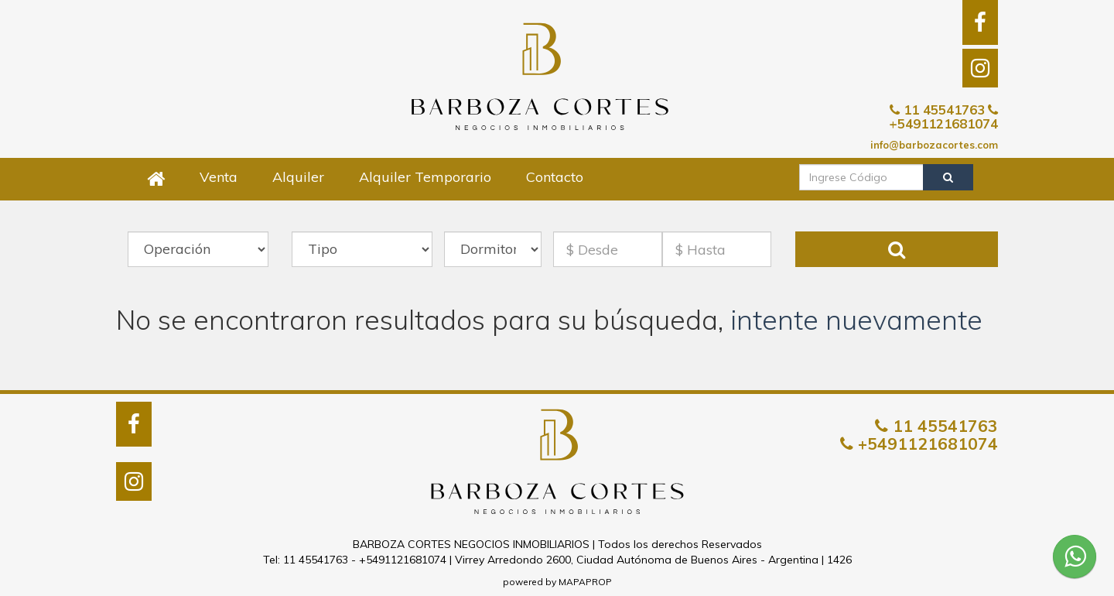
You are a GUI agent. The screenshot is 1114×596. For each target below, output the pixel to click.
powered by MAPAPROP (557, 581)
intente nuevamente (856, 320)
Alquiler (298, 177)
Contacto (554, 177)
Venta (218, 177)
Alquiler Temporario (425, 177)
